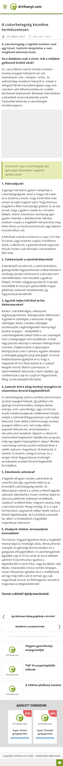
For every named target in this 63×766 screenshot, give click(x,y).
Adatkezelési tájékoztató (48, 755)
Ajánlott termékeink (31, 705)
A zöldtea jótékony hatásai (43, 685)
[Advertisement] (32, 133)
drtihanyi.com (21, 755)
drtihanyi (26, 6)
